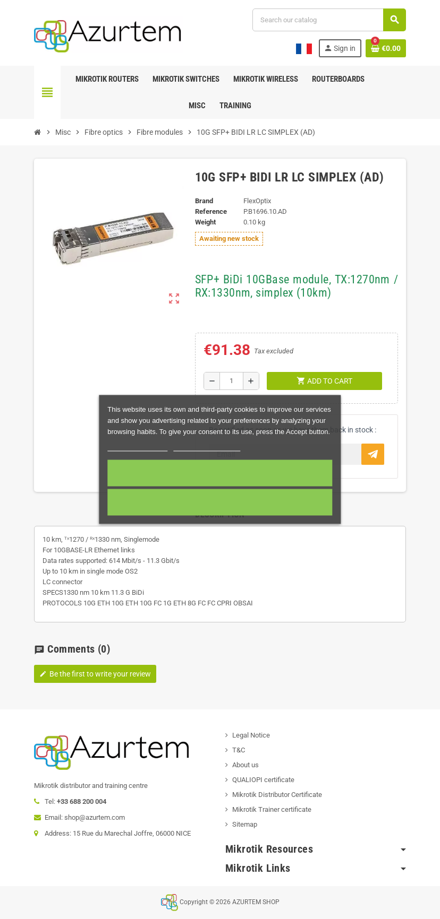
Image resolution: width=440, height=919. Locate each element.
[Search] (328, 19)
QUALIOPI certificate (263, 780)
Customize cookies (206, 446)
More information (137, 446)
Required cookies (220, 502)
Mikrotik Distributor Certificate (277, 795)
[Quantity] (231, 380)
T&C (238, 750)
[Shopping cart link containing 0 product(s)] (386, 48)
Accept (219, 473)
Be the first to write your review (95, 674)
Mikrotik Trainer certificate (271, 809)
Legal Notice (251, 735)
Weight (205, 222)
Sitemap (244, 824)
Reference (211, 211)
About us (245, 765)
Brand (204, 201)
